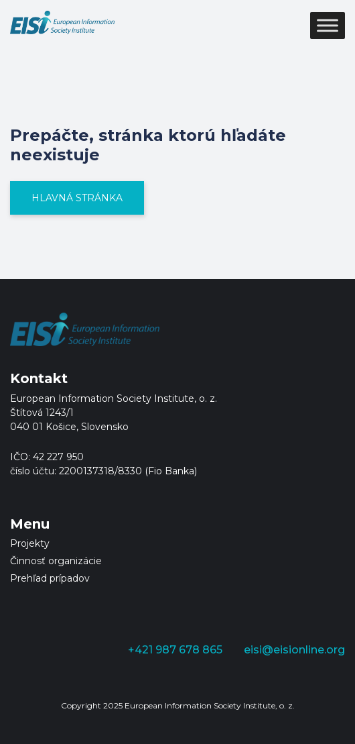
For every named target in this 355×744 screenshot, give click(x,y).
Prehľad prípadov (50, 578)
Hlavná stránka (77, 198)
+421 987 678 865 (175, 649)
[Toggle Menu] (327, 25)
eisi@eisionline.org (294, 649)
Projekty (30, 543)
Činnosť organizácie (56, 561)
